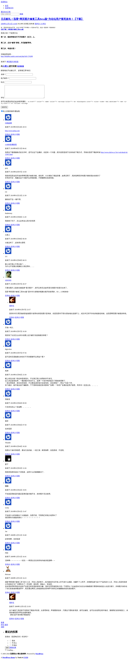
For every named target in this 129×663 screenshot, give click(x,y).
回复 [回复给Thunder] (18, 457)
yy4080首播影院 (11, 147)
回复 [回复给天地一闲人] (18, 342)
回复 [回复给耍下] (18, 479)
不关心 (14, 646)
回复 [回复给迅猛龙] (18, 414)
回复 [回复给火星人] (18, 249)
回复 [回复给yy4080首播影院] (18, 161)
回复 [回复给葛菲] (18, 435)
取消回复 (20, 66)
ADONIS (8, 283)
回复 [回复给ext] (18, 206)
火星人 (6, 66)
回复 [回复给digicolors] (18, 363)
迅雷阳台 (4, 2)
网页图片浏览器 (12, 62)
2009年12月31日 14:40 (9, 24)
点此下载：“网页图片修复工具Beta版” (12, 29)
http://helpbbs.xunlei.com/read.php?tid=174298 (17, 56)
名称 (3, 74)
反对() (13, 137)
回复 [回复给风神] (18, 392)
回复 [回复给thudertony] (18, 227)
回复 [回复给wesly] (18, 524)
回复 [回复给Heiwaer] (18, 595)
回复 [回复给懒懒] (18, 500)
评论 (43, 24)
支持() (7, 137)
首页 (6, 6)
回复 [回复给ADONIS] (18, 298)
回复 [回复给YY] (18, 273)
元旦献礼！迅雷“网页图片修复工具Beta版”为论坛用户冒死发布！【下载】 (42, 19)
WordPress (39, 656)
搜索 (21, 14)
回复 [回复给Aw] (18, 546)
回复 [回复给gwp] (18, 184)
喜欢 (13, 643)
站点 (2, 82)
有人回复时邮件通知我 (11, 114)
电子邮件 (5, 78)
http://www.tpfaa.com (12, 133)
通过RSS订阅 (5, 12)
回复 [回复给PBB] (18, 567)
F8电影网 (8, 126)
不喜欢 (14, 648)
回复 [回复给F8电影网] (18, 137)
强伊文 (37, 24)
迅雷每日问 (9, 8)
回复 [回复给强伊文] (22, 320)
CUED (25, 660)
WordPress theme (8, 660)
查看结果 (12, 650)
